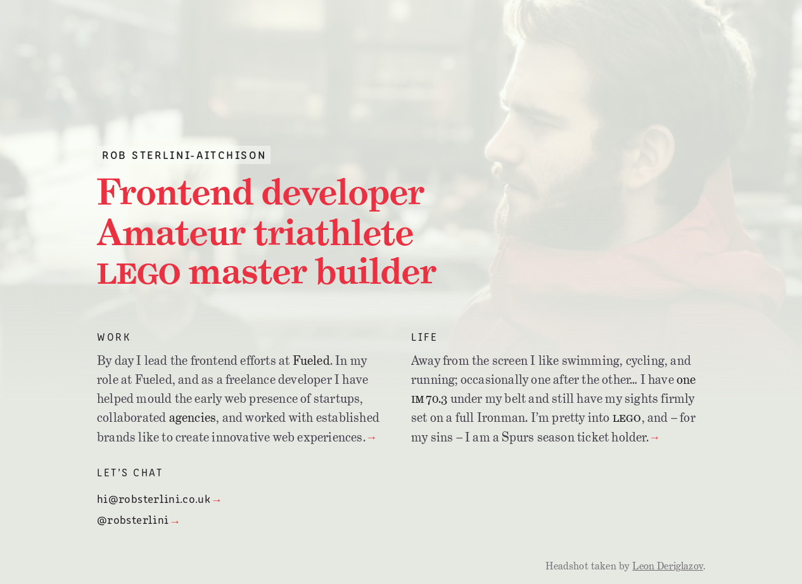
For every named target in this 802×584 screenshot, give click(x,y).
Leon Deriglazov (667, 566)
